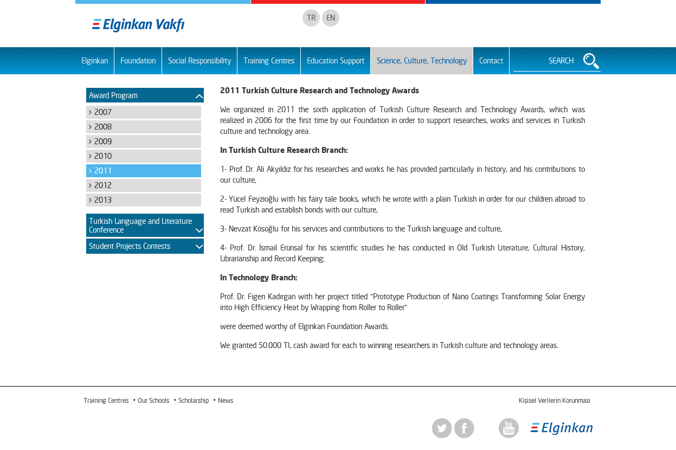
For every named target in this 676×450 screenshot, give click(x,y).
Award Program (113, 95)
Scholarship (193, 400)
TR (311, 17)
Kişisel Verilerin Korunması (554, 400)
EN (330, 17)
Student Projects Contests (129, 245)
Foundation (138, 60)
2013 (103, 199)
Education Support (335, 60)
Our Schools (153, 400)
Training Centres (268, 60)
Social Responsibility (199, 60)
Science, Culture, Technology (422, 60)
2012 (103, 185)
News (225, 400)
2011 (103, 170)
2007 (103, 112)
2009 (103, 141)
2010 (103, 155)
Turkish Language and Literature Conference (140, 225)
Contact (491, 60)
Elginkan (94, 60)
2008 (103, 126)
